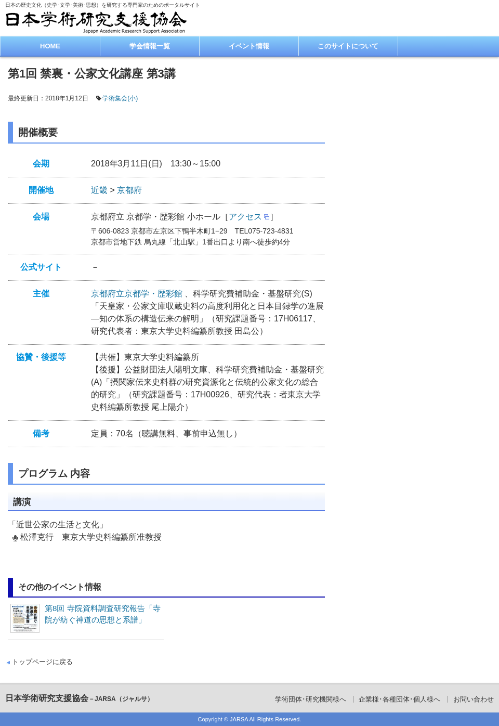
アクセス (245, 216)
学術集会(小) (120, 98)
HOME (50, 46)
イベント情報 (249, 46)
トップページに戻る (42, 662)
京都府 (129, 190)
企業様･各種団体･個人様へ (399, 699)
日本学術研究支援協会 (79, 698)
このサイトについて (348, 46)
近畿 (99, 190)
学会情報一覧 (149, 46)
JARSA (239, 719)
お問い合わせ (473, 699)
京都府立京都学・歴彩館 (138, 293)
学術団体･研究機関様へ (310, 699)
